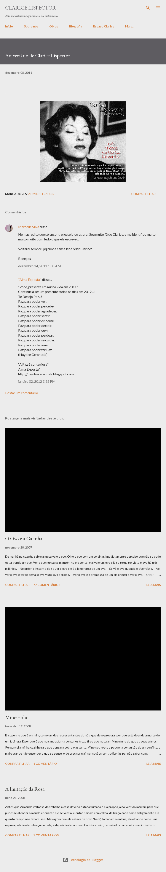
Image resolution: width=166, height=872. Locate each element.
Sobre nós (31, 26)
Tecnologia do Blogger (83, 860)
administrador (41, 194)
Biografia (75, 26)
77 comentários (46, 585)
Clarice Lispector (30, 7)
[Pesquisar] (147, 7)
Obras (53, 26)
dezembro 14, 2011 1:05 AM (39, 266)
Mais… (129, 26)
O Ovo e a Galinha (23, 538)
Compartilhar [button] (143, 194)
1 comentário (45, 763)
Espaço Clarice (103, 26)
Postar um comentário (21, 393)
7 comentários (46, 835)
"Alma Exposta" (29, 279)
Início (9, 26)
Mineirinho (17, 717)
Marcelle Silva (28, 227)
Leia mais (153, 585)
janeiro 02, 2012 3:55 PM (37, 381)
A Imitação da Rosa (25, 789)
